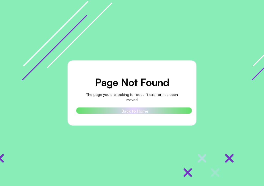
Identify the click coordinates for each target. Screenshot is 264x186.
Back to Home (134, 111)
